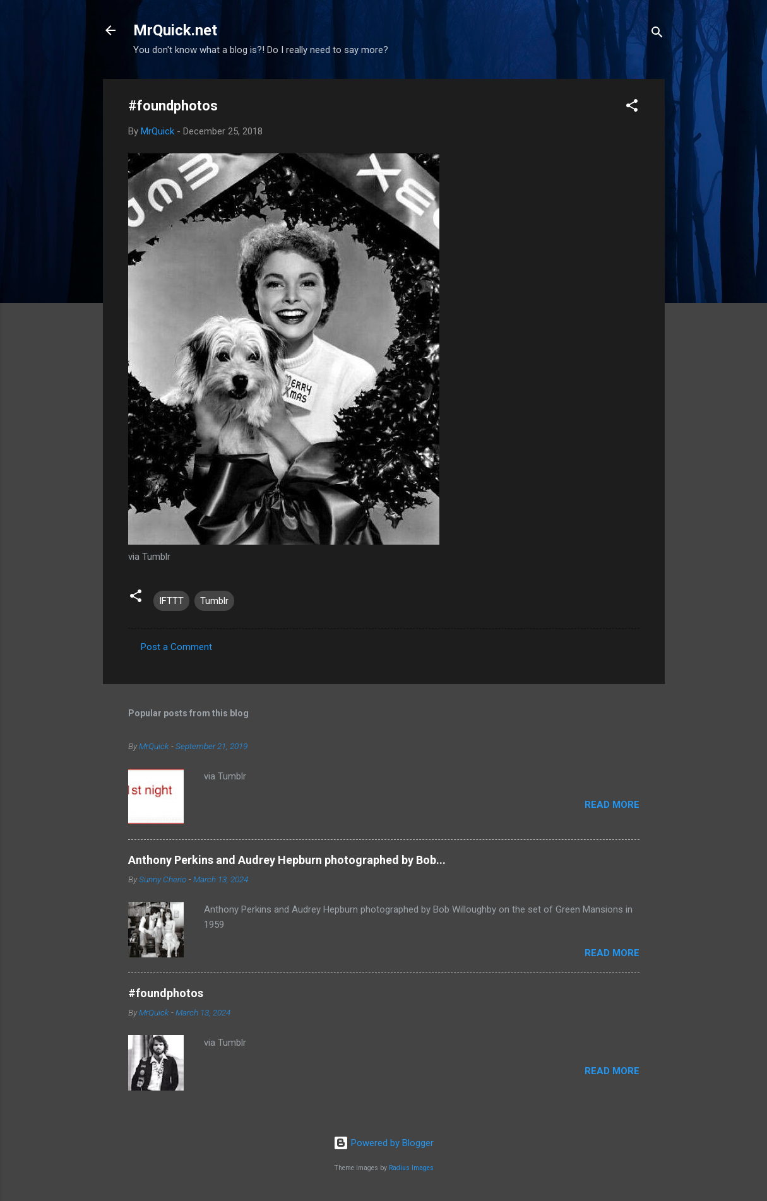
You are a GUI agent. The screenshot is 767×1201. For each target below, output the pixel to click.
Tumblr (214, 600)
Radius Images (411, 1168)
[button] (631, 107)
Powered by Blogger (383, 1143)
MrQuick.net (175, 30)
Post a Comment (176, 647)
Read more (612, 804)
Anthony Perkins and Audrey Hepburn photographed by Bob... (287, 860)
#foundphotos (165, 993)
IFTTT (171, 600)
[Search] (657, 34)
